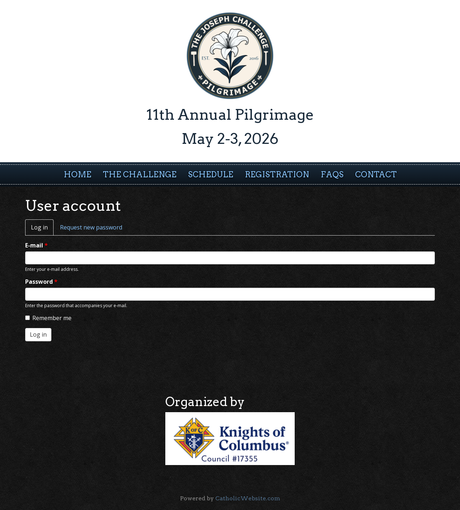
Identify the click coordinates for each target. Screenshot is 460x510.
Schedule (210, 174)
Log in (42, 229)
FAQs (332, 174)
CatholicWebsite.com (247, 498)
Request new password (91, 227)
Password (41, 282)
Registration (277, 174)
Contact (376, 174)
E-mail (36, 245)
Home (77, 174)
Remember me (48, 318)
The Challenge (139, 174)
